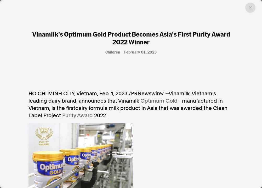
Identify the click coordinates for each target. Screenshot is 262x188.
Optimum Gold (159, 101)
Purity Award (77, 115)
